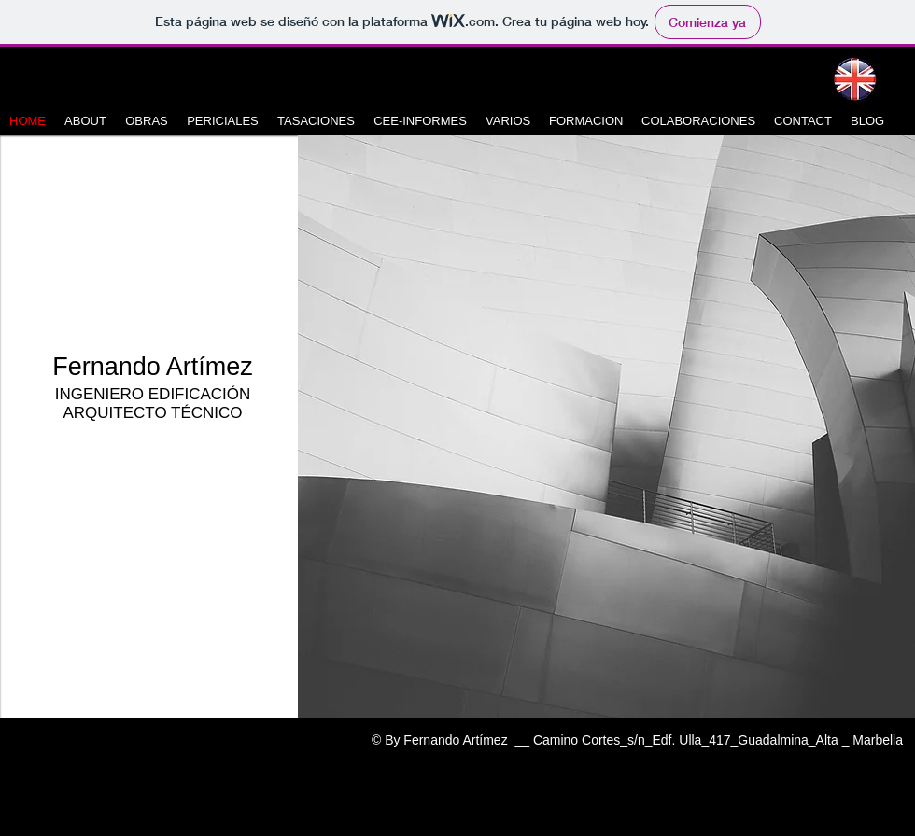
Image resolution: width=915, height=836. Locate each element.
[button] (606, 426)
